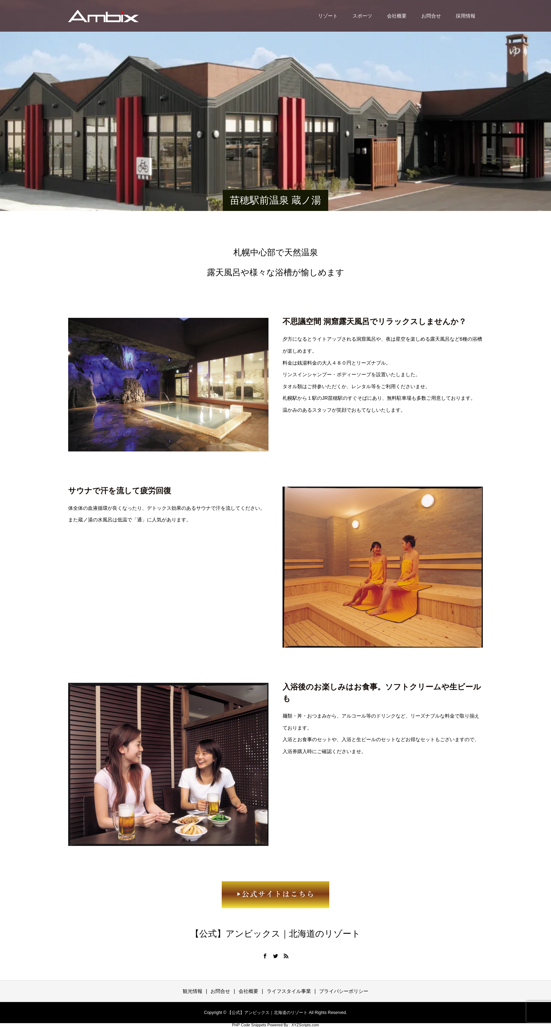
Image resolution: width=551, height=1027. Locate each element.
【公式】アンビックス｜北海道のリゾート (275, 933)
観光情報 (192, 991)
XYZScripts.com (305, 1025)
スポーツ (362, 16)
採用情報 (465, 16)
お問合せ (431, 16)
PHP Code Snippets (249, 1025)
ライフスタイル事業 (289, 991)
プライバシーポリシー (343, 991)
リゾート (328, 16)
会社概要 (397, 16)
